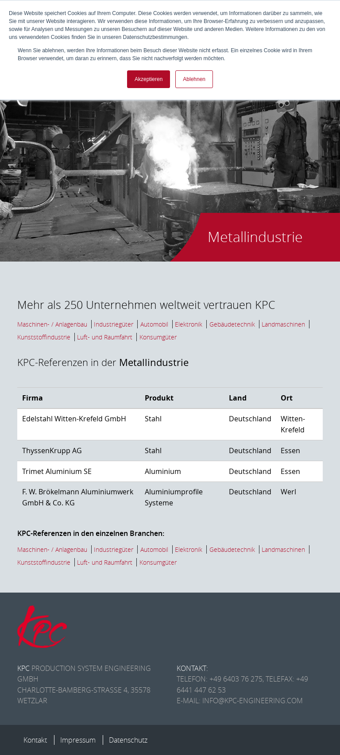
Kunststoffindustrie (43, 337)
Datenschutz (128, 740)
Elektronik (188, 324)
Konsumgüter (158, 337)
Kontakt (35, 740)
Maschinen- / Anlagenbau (52, 324)
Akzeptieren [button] (148, 79)
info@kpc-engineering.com (252, 700)
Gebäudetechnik (232, 324)
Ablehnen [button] (194, 79)
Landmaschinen (283, 324)
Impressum (78, 740)
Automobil (154, 324)
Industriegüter (113, 324)
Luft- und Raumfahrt (104, 337)
